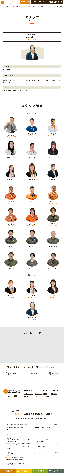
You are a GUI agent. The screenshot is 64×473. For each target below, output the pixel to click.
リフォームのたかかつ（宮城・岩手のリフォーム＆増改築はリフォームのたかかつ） (18, 455)
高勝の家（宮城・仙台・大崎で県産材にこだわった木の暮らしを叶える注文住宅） (18, 441)
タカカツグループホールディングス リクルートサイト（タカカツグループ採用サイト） (18, 430)
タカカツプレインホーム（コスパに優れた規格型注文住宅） (18, 448)
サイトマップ (54, 394)
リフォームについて (19, 6)
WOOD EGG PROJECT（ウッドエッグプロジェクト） (18, 434)
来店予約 (45, 392)
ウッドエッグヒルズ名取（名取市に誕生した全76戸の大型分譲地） (18, 465)
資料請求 (45, 394)
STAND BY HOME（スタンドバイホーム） (44, 429)
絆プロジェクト (55, 6)
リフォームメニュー (35, 6)
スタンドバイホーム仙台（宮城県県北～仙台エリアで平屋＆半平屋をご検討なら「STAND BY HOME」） (46, 446)
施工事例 (42, 6)
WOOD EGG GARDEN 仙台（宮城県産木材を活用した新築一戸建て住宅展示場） (18, 445)
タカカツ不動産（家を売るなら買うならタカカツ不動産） (46, 454)
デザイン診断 (27, 6)
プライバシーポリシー (56, 392)
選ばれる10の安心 (10, 6)
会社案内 (61, 6)
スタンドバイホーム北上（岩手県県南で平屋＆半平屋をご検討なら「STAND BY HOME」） (44, 441)
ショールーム (47, 6)
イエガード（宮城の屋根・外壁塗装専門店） (17, 460)
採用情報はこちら (25, 2)
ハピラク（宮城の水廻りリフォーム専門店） (17, 458)
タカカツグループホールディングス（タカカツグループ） (18, 426)
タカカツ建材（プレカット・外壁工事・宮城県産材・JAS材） (45, 426)
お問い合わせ (46, 397)
